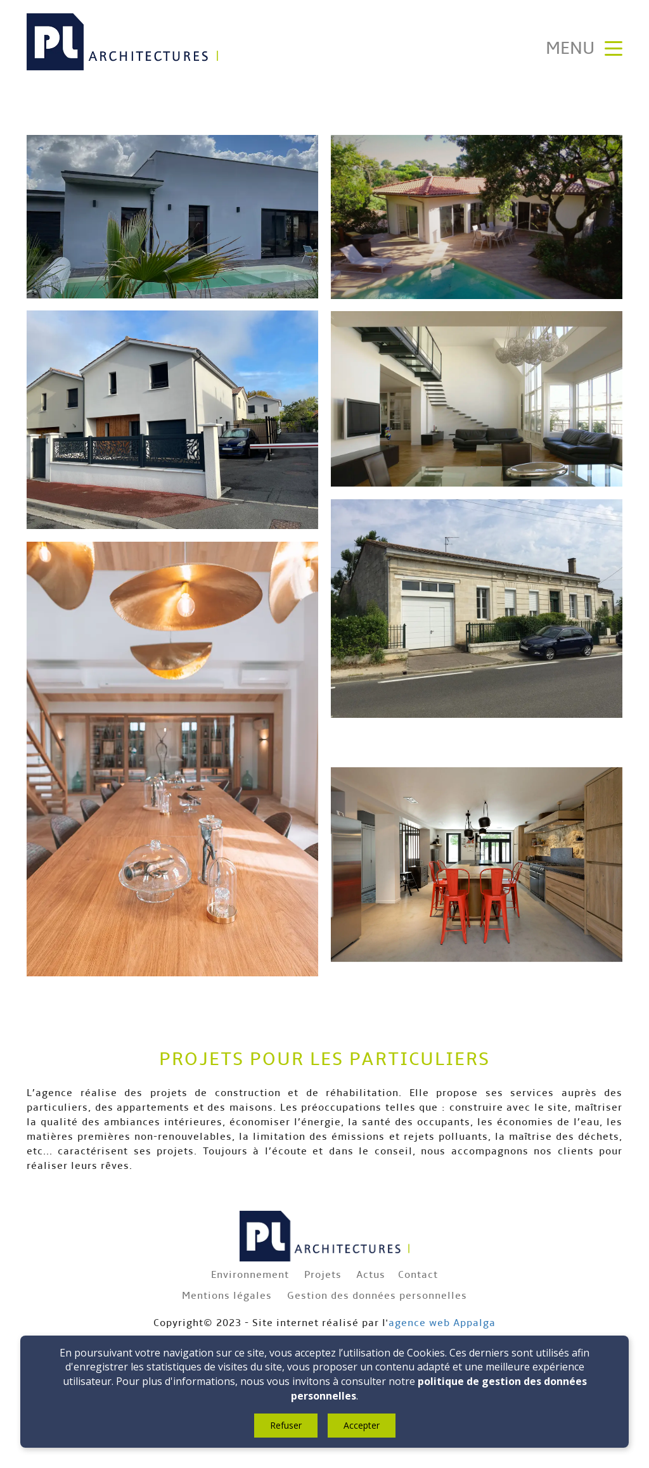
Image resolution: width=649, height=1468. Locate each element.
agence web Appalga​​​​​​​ (442, 1323)
